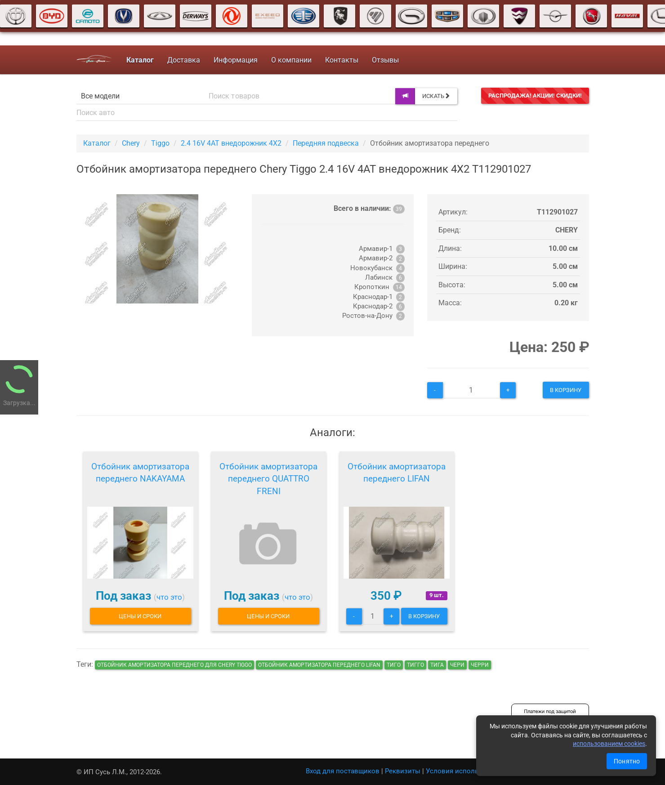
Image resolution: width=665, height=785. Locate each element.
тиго (394, 665)
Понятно (627, 761)
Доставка (183, 60)
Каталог (97, 143)
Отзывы (385, 60)
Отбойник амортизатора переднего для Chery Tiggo (174, 665)
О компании (291, 60)
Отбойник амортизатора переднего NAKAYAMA (140, 472)
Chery (131, 143)
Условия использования (465, 771)
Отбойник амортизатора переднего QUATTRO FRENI (268, 479)
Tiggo (160, 143)
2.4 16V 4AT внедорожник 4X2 (231, 143)
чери (457, 665)
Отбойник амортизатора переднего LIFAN (397, 472)
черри (480, 665)
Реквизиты (402, 771)
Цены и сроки (140, 616)
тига (437, 665)
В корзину (566, 390)
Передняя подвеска (326, 143)
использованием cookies (609, 743)
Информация (236, 60)
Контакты (341, 60)
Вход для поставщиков (342, 771)
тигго (415, 665)
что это (169, 597)
